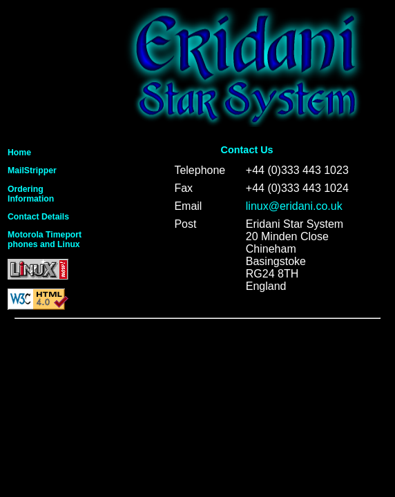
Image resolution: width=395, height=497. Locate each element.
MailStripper (32, 170)
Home (19, 152)
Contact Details (38, 217)
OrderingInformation (31, 194)
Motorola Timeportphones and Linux (44, 239)
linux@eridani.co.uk (294, 206)
